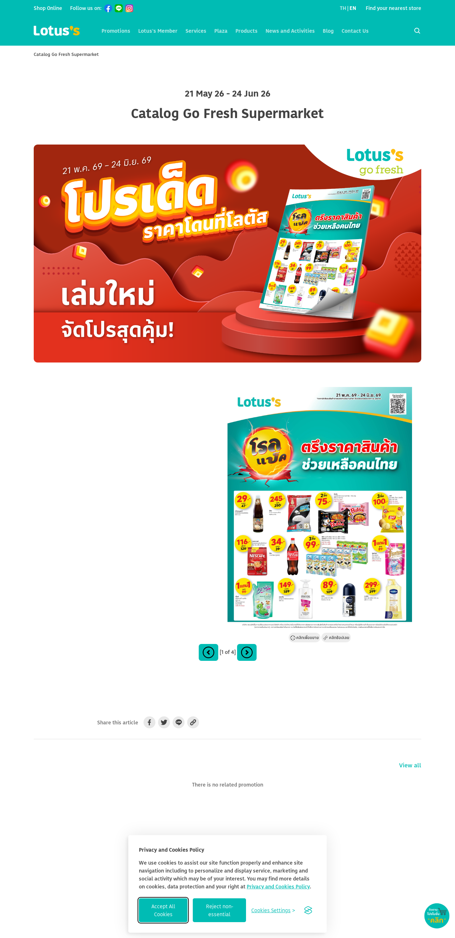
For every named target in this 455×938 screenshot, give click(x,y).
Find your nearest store (393, 8)
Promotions (116, 30)
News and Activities (290, 30)
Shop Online (48, 8)
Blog (328, 30)
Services (196, 30)
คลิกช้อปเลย (336, 637)
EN (353, 8)
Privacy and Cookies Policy (278, 886)
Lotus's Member (158, 30)
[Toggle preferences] (273, 910)
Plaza (220, 30)
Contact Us (355, 30)
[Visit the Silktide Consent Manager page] (308, 910)
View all (410, 765)
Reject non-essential (219, 910)
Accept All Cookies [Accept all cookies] (163, 910)
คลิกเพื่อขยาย (304, 637)
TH (343, 8)
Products (246, 30)
